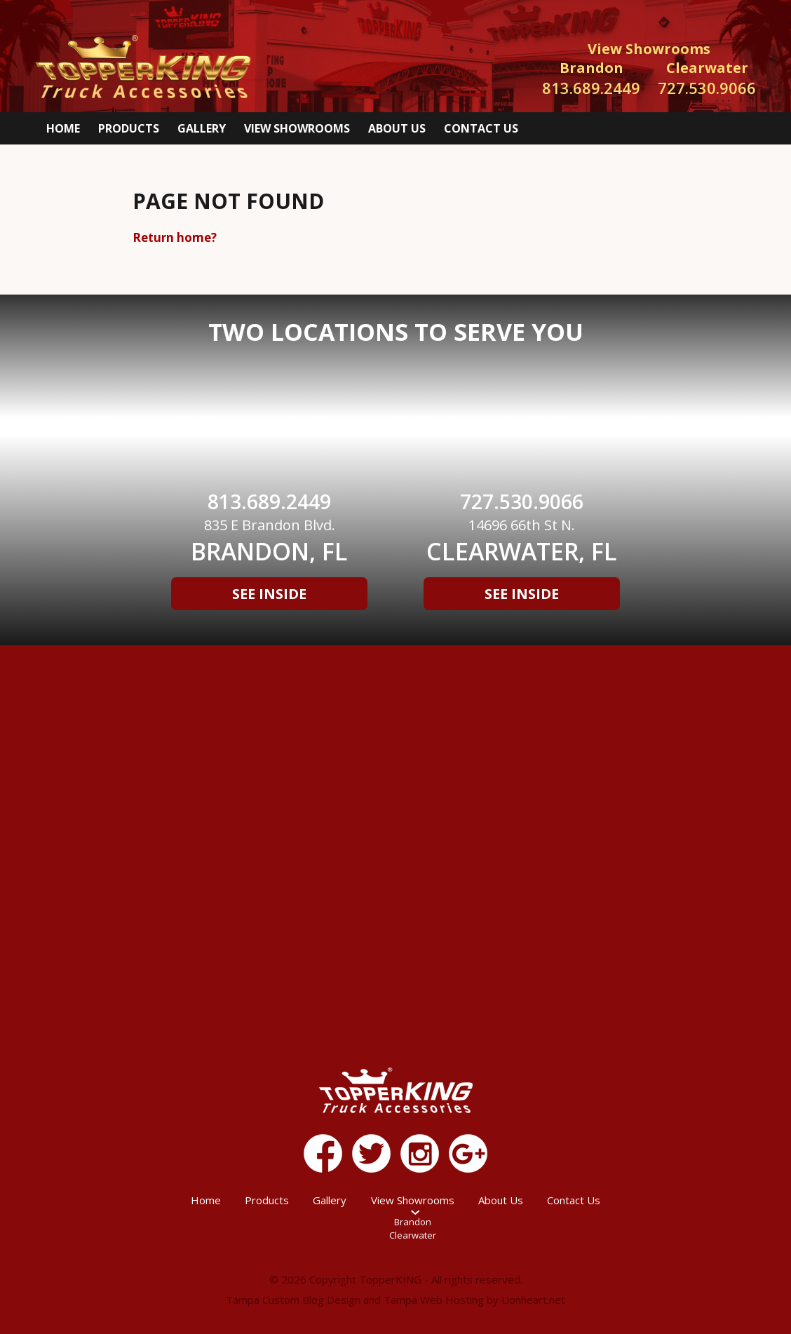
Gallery (201, 128)
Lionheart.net (533, 1300)
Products (128, 128)
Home (63, 128)
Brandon (412, 1221)
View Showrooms (297, 128)
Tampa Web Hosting (434, 1300)
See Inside (269, 593)
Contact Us (481, 128)
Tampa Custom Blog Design (293, 1300)
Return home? (175, 237)
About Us (397, 128)
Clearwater (412, 1235)
